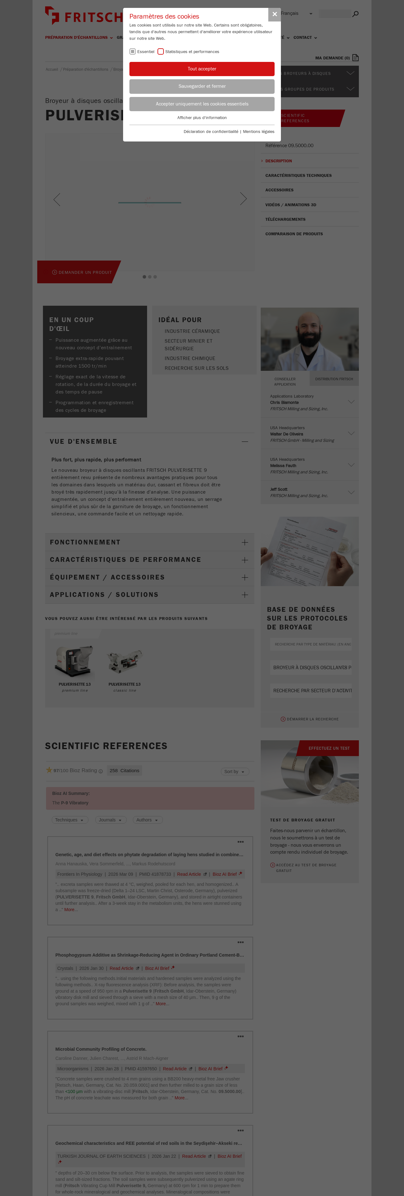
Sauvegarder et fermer (202, 86)
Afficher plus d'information (202, 117)
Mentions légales (259, 131)
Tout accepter (202, 69)
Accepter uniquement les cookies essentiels (202, 104)
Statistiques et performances (192, 51)
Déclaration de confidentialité (211, 131)
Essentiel (145, 51)
